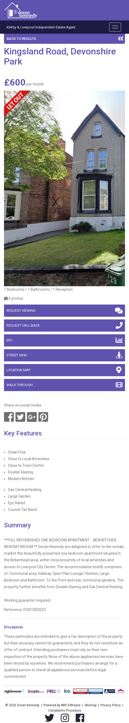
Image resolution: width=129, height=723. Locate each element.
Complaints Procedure (64, 710)
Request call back (64, 325)
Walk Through (64, 384)
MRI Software (70, 705)
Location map (64, 369)
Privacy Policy (110, 705)
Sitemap (90, 705)
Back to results (65, 38)
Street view (64, 355)
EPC (64, 340)
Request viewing (64, 310)
